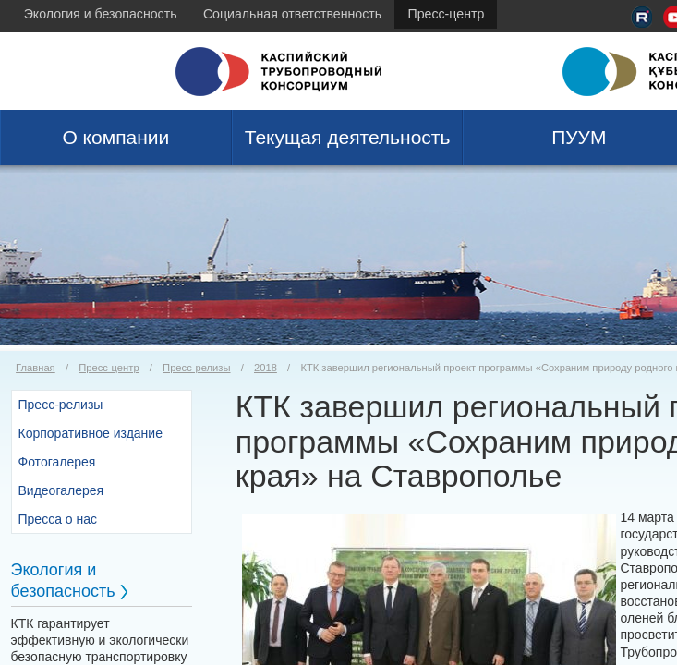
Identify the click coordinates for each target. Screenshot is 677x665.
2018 (265, 367)
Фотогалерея (57, 461)
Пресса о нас (58, 519)
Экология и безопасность (100, 13)
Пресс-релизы (196, 367)
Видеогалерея (61, 490)
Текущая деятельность (348, 137)
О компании (115, 137)
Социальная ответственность (292, 13)
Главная (35, 367)
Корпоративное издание (90, 433)
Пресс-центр (446, 13)
